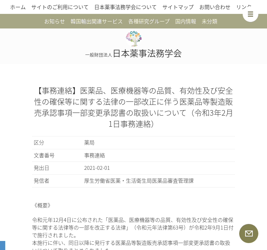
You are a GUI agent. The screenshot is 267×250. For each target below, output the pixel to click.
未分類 (209, 21)
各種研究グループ (149, 21)
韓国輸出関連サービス (97, 21)
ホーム (18, 7)
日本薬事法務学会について (125, 7)
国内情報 (185, 21)
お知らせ (54, 21)
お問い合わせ (214, 7)
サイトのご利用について (60, 7)
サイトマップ (178, 7)
